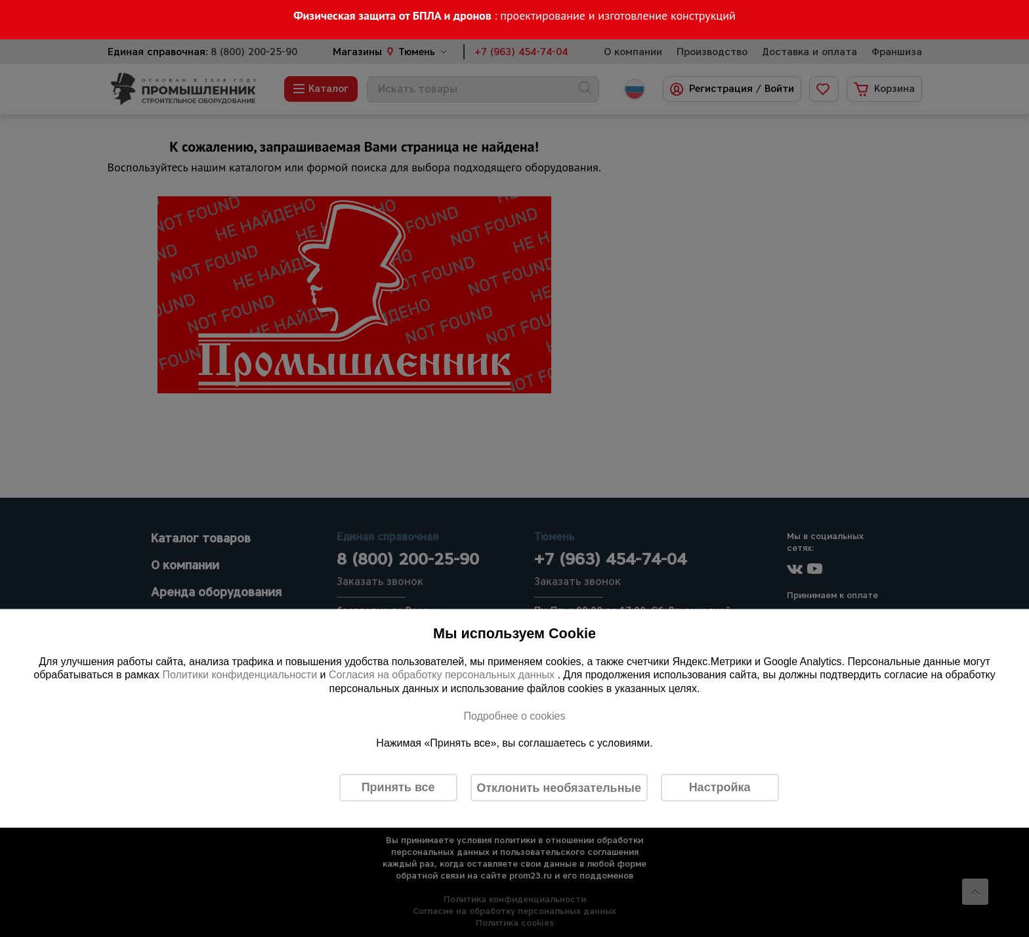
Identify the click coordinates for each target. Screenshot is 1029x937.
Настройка (720, 787)
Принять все (398, 787)
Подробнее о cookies (514, 715)
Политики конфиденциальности (239, 674)
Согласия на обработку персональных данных (443, 674)
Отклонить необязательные (558, 787)
